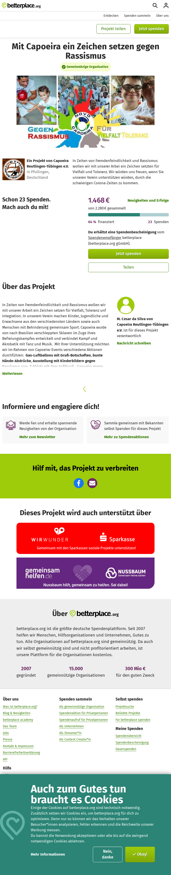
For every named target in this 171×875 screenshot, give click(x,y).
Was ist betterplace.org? (20, 707)
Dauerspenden (126, 749)
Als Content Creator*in (75, 739)
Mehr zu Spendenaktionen (126, 437)
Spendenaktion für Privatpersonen (83, 713)
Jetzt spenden (151, 28)
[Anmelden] (166, 5)
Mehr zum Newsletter (37, 437)
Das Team (10, 726)
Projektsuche (125, 707)
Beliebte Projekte (128, 713)
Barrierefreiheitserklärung (21, 753)
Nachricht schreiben (134, 343)
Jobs (6, 733)
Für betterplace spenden (133, 720)
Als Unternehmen (71, 726)
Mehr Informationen (48, 854)
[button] (79, 483)
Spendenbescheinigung (132, 742)
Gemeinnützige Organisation (87, 67)
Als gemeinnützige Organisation (81, 707)
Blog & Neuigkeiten (16, 713)
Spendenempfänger (104, 237)
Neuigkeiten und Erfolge (148, 200)
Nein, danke (107, 854)
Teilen (128, 267)
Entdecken (111, 16)
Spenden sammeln (137, 16)
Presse (7, 739)
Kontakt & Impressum (18, 746)
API (5, 759)
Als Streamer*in (70, 733)
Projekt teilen (113, 28)
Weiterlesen (12, 373)
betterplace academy (18, 720)
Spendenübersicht (128, 736)
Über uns (162, 16)
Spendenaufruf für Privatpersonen (83, 720)
